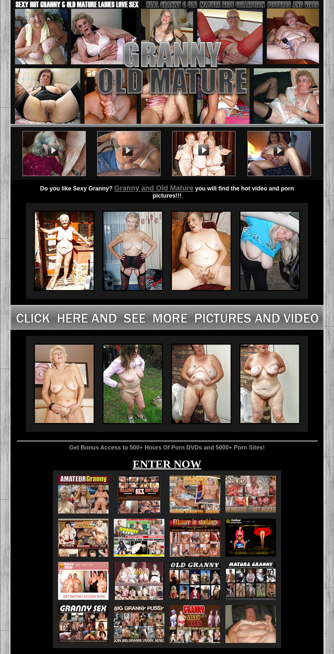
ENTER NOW (167, 464)
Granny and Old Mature (153, 188)
